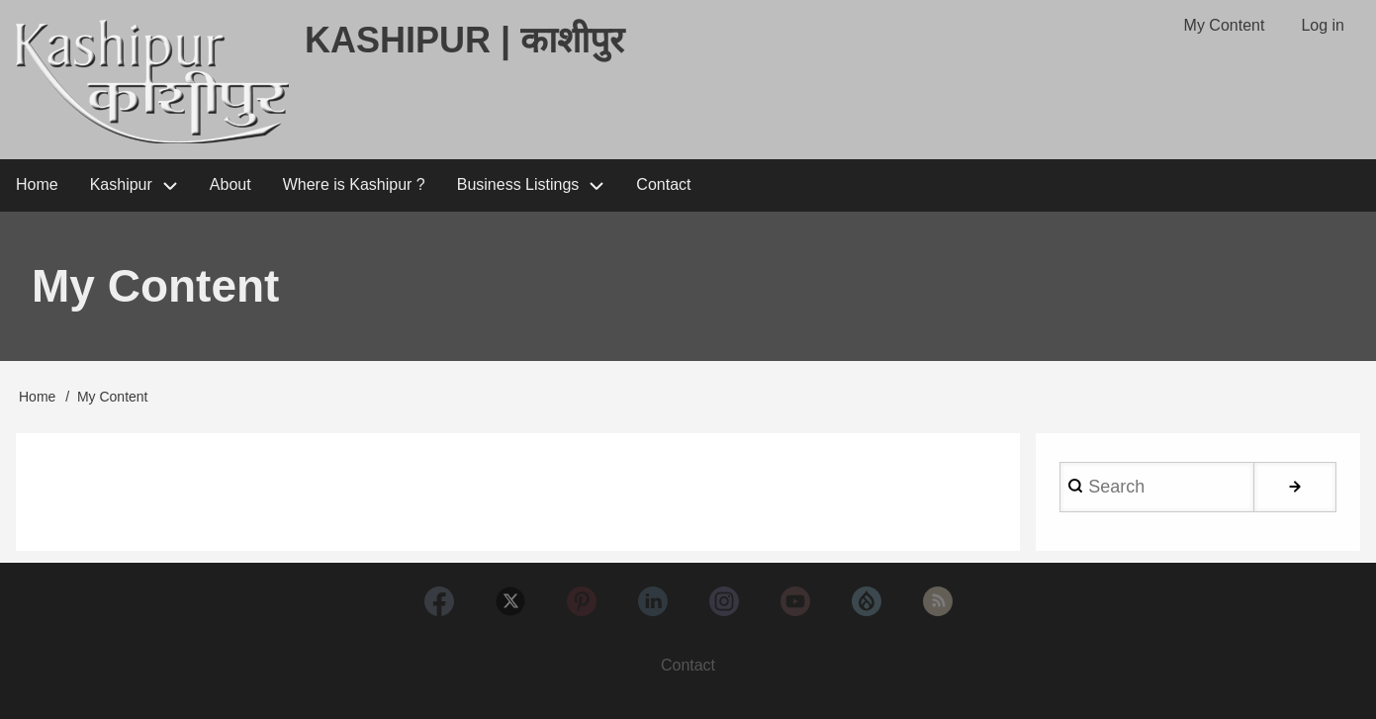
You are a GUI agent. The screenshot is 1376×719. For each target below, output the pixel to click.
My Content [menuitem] (1224, 25)
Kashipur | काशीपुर (464, 40)
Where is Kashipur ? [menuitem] (354, 184)
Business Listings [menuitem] (518, 184)
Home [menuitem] (37, 184)
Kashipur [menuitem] (121, 184)
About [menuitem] (230, 184)
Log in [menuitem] (1322, 25)
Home (37, 396)
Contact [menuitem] (663, 184)
